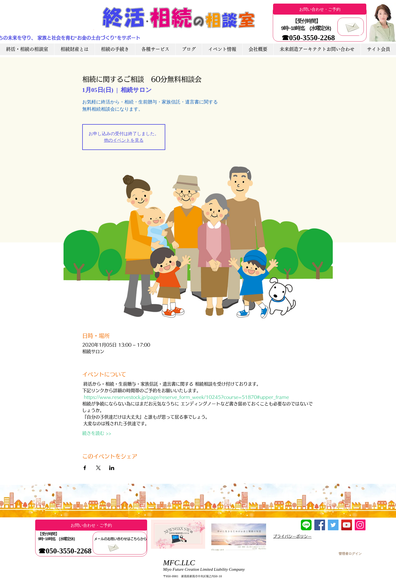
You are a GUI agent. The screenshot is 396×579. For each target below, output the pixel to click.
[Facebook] (319, 525)
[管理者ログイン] (350, 553)
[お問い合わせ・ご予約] (319, 9)
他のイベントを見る (124, 140)
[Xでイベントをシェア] (98, 468)
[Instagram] (360, 525)
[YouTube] (346, 525)
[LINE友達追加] (306, 525)
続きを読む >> (96, 433)
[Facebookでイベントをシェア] (84, 468)
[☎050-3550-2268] (308, 37)
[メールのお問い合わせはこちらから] (120, 539)
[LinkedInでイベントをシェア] (111, 468)
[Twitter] (333, 525)
